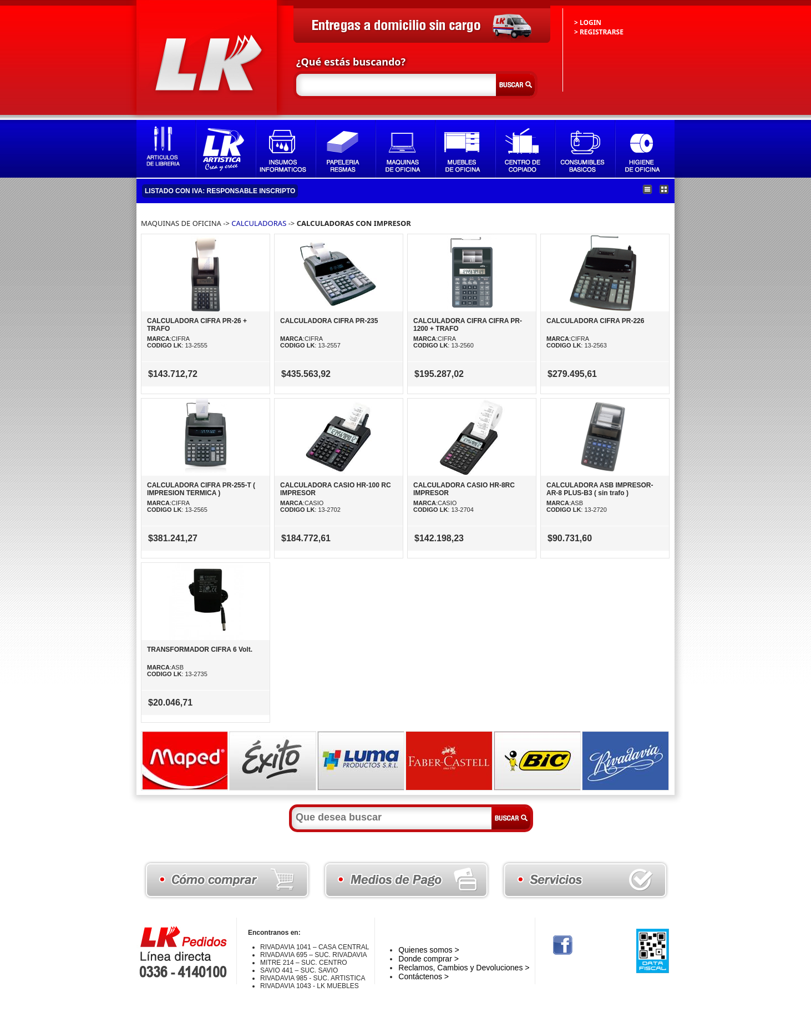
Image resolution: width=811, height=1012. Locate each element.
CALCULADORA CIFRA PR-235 (329, 321)
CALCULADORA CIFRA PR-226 (595, 321)
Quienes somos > (428, 949)
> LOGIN (587, 22)
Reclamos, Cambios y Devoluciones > (463, 967)
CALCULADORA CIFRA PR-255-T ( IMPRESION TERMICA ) (201, 489)
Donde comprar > (428, 958)
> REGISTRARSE (599, 32)
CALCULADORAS (258, 223)
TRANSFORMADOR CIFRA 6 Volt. (199, 649)
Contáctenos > (423, 976)
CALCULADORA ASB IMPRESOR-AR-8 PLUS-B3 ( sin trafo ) (599, 489)
